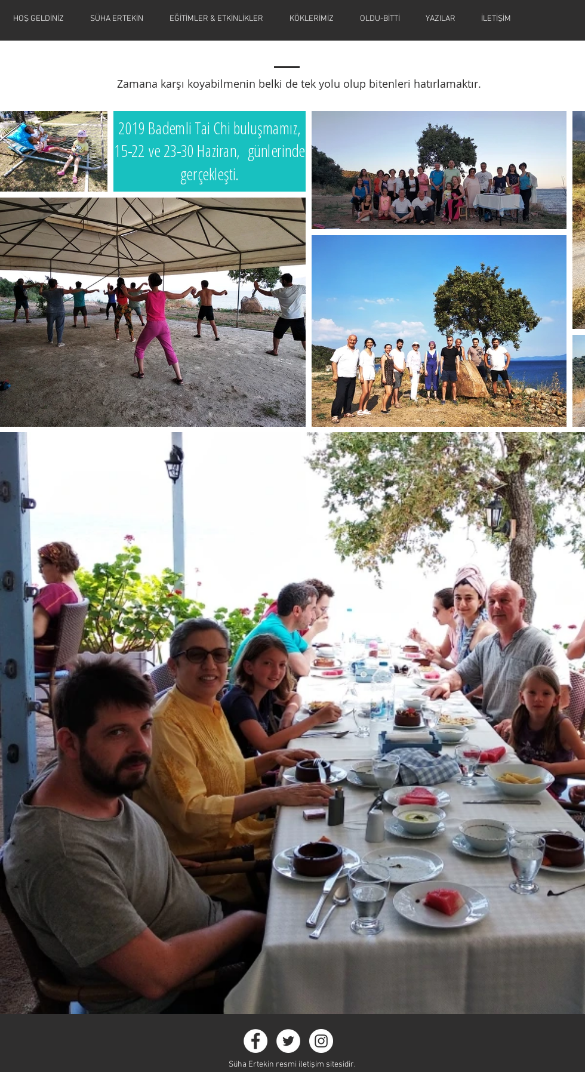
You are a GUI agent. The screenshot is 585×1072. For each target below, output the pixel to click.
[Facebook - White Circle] (255, 1041)
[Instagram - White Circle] (321, 1041)
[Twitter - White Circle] (288, 1041)
